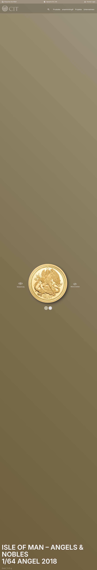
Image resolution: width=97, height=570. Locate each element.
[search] (48, 9)
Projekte (78, 9)
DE (53, 2)
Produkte (56, 9)
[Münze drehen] (75, 285)
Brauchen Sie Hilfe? (10, 2)
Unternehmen (89, 9)
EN (56, 2)
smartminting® (67, 9)
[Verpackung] (20, 285)
